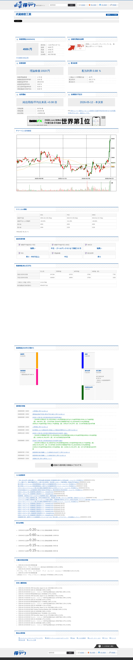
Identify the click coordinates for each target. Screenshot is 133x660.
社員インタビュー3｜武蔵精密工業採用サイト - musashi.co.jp (35, 507)
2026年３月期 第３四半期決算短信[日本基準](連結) (47, 417)
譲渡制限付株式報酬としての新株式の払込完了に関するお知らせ (51, 452)
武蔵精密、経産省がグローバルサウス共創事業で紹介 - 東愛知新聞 (37, 495)
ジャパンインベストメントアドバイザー (31, 638)
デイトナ (113, 638)
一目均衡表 (27, 131)
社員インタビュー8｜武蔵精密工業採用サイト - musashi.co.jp (35, 492)
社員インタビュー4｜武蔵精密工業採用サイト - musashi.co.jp (35, 511)
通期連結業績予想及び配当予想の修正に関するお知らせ (48, 414)
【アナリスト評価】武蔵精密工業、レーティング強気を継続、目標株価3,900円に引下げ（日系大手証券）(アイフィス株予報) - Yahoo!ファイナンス (60, 499)
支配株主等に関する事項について (42, 458)
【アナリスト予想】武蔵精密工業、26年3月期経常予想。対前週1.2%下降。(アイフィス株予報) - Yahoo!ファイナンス (52, 497)
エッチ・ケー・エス (95, 638)
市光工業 (22, 640)
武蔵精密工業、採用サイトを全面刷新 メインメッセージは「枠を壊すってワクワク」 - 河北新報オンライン (49, 517)
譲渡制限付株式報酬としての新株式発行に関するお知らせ (49, 455)
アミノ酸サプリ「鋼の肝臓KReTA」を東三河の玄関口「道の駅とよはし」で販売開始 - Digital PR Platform (48, 482)
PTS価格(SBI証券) (22, 58)
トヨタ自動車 (82, 638)
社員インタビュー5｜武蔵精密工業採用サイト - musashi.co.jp (35, 494)
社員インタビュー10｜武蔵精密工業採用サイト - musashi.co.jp (36, 513)
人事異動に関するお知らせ (40, 411)
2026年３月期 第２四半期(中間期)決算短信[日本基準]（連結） (50, 433)
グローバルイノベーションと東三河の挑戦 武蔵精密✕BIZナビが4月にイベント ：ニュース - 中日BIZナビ (48, 488)
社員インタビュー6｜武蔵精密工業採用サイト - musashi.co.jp (35, 509)
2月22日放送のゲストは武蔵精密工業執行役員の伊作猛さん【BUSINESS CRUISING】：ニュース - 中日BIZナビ (50, 490)
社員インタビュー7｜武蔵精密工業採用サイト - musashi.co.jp (35, 505)
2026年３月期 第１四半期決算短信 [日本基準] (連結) (47, 440)
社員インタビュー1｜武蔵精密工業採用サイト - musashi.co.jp (35, 503)
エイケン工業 (32, 640)
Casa (73, 638)
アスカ (106, 638)
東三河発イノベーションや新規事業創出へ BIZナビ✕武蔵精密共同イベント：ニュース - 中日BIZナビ (47, 484)
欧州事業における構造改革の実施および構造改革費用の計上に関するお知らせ (55, 430)
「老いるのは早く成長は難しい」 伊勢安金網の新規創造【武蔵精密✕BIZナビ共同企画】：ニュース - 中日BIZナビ (51, 480)
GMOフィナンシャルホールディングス (57, 638)
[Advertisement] (66, 29)
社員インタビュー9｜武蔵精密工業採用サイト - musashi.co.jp (35, 515)
